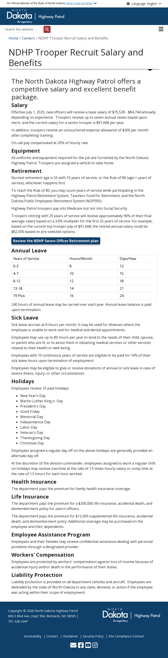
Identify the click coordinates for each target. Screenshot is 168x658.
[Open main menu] (161, 29)
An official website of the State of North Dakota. (50, 3)
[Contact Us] (73, 645)
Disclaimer (70, 636)
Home (13, 38)
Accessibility (32, 636)
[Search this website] (22, 29)
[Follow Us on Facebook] (81, 645)
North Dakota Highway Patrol (56, 611)
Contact (52, 636)
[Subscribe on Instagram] (95, 645)
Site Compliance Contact (126, 636)
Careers (28, 38)
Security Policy (93, 636)
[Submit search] (47, 29)
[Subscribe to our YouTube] (88, 645)
